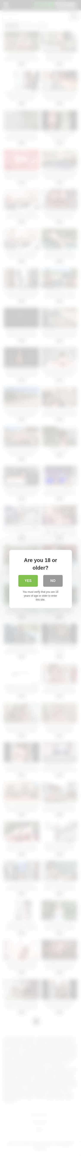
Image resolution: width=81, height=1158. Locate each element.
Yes (28, 581)
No (53, 581)
